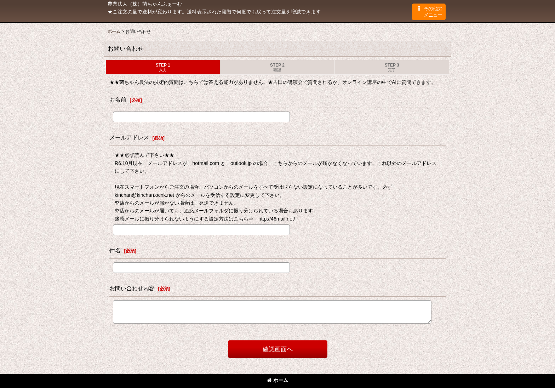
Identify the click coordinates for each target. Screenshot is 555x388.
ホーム (277, 380)
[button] (429, 12)
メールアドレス (129, 137)
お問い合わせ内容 (132, 288)
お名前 (117, 99)
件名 (115, 250)
